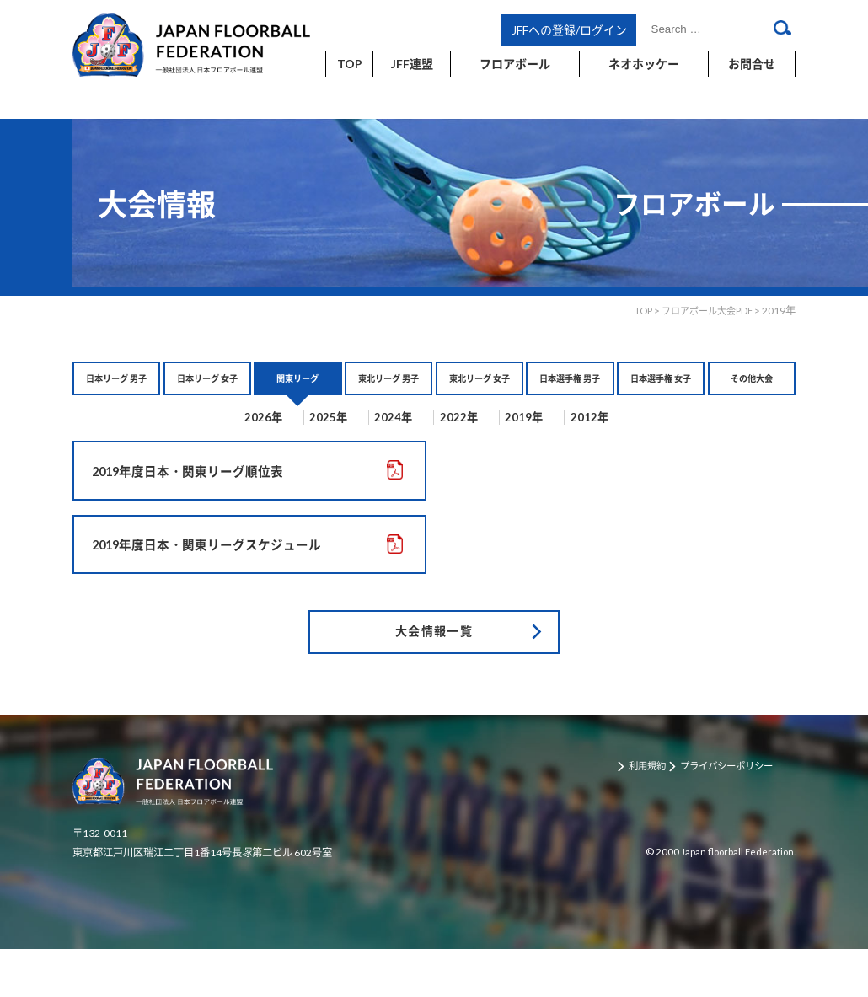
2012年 (636, 442)
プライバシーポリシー (739, 814)
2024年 (393, 442)
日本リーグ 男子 (116, 391)
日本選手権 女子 (661, 391)
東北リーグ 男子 (389, 391)
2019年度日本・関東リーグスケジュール (215, 579)
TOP (633, 310)
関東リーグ (297, 382)
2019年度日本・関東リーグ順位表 (194, 498)
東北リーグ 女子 (479, 391)
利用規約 (652, 814)
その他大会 (751, 382)
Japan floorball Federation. (734, 898)
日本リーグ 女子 (207, 391)
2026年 (231, 442)
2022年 (474, 442)
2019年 (555, 442)
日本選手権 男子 (570, 391)
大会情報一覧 (434, 674)
